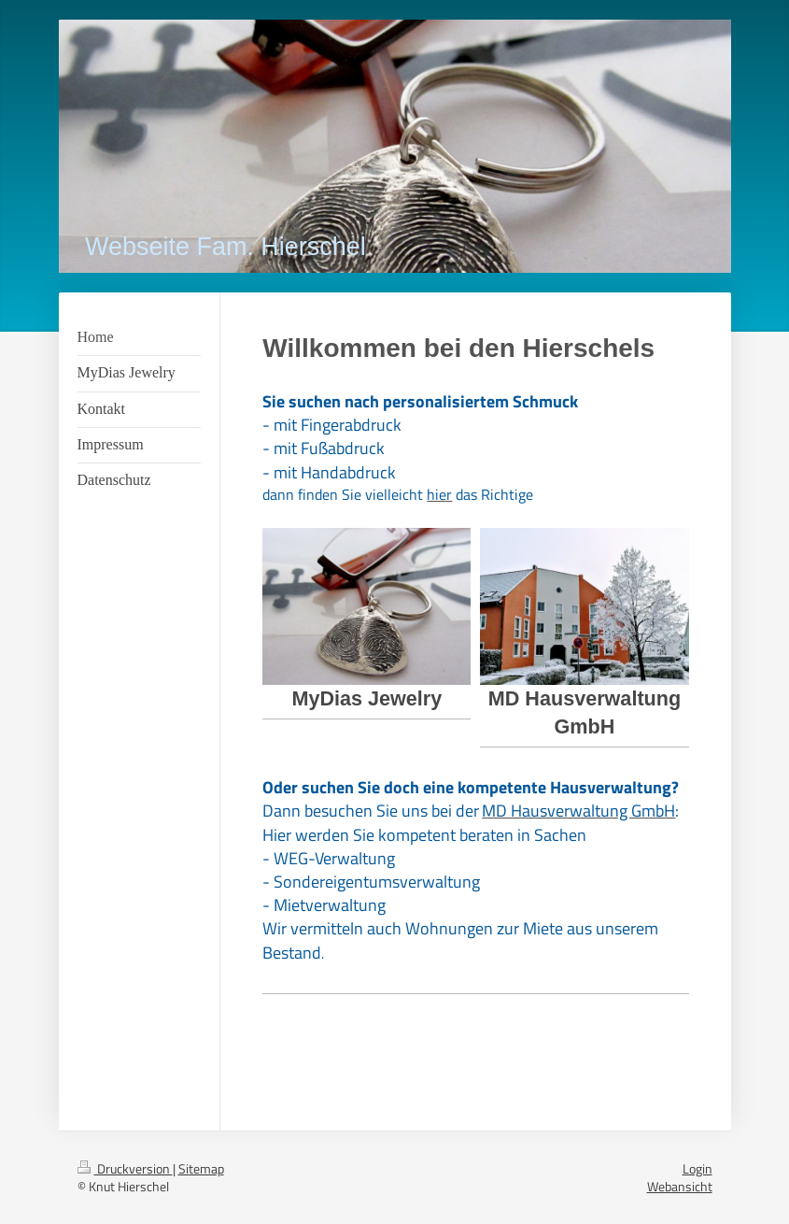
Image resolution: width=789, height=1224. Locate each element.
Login (697, 1168)
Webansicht (679, 1186)
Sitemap (201, 1168)
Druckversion (125, 1168)
